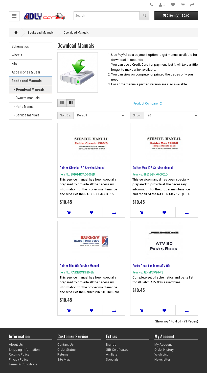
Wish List (161, 354)
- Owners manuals (26, 98)
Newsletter (162, 359)
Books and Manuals (41, 32)
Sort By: (65, 115)
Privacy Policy (18, 359)
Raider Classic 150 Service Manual (82, 167)
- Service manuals (25, 115)
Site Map (63, 359)
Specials (112, 359)
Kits (14, 64)
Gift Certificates (117, 349)
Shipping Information (24, 349)
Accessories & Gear (26, 72)
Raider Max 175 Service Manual (152, 167)
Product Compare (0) (147, 103)
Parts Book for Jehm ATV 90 (151, 265)
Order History (164, 349)
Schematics (20, 46)
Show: (137, 115)
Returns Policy (19, 354)
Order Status (66, 349)
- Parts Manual (23, 107)
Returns (62, 354)
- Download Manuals (28, 89)
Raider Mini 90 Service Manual (79, 265)
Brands (111, 344)
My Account (163, 344)
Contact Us (65, 344)
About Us (16, 344)
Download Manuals (76, 32)
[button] (14, 16)
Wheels (17, 55)
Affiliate (111, 354)
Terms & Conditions (23, 364)
